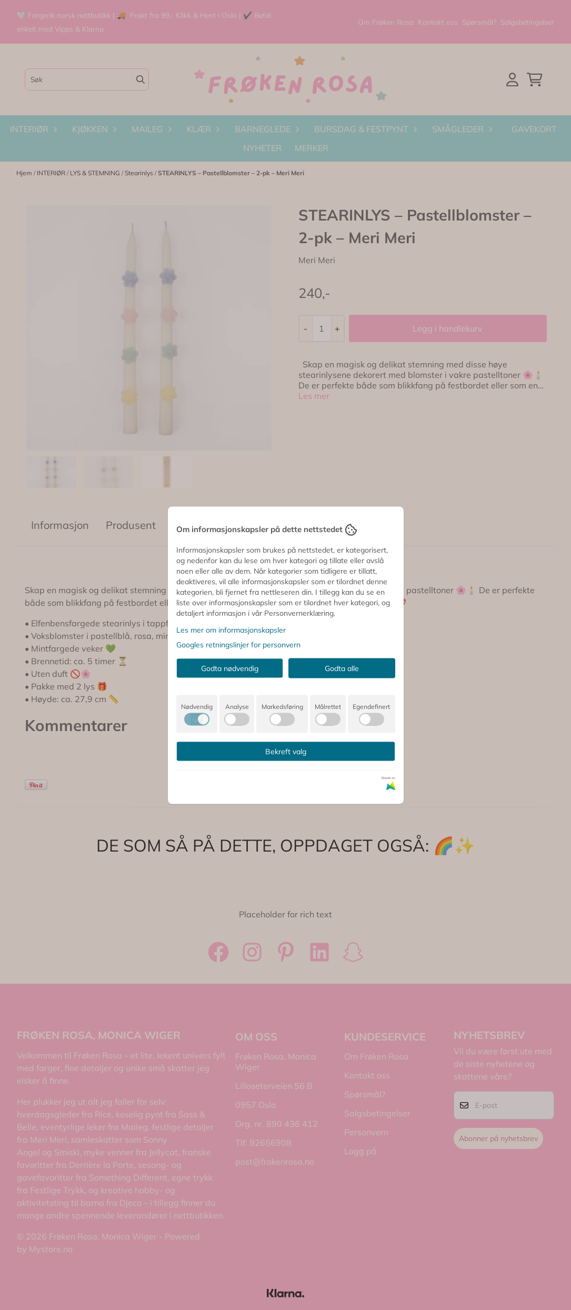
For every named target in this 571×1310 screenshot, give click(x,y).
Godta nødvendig (229, 668)
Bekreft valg (285, 751)
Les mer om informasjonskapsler (231, 629)
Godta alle (342, 668)
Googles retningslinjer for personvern (238, 644)
